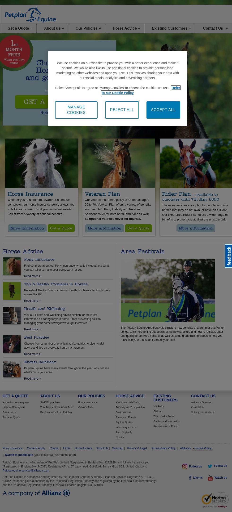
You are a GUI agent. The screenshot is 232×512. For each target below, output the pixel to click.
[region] (117, 88)
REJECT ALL (122, 110)
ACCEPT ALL (163, 110)
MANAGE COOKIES (76, 109)
